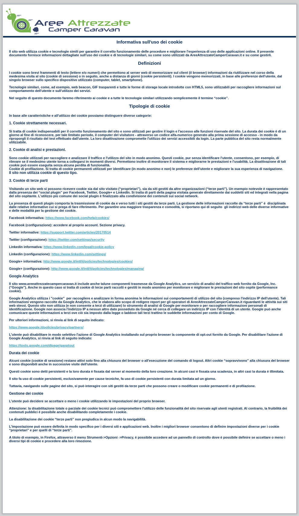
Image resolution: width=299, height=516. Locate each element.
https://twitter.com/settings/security (76, 239)
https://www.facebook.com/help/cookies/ (77, 218)
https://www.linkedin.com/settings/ (79, 254)
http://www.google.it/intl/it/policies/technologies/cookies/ (88, 261)
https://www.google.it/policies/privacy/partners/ (46, 327)
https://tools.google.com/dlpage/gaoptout (41, 345)
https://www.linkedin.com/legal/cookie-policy (78, 247)
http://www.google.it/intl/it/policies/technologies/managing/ (97, 268)
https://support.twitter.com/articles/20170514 (75, 232)
